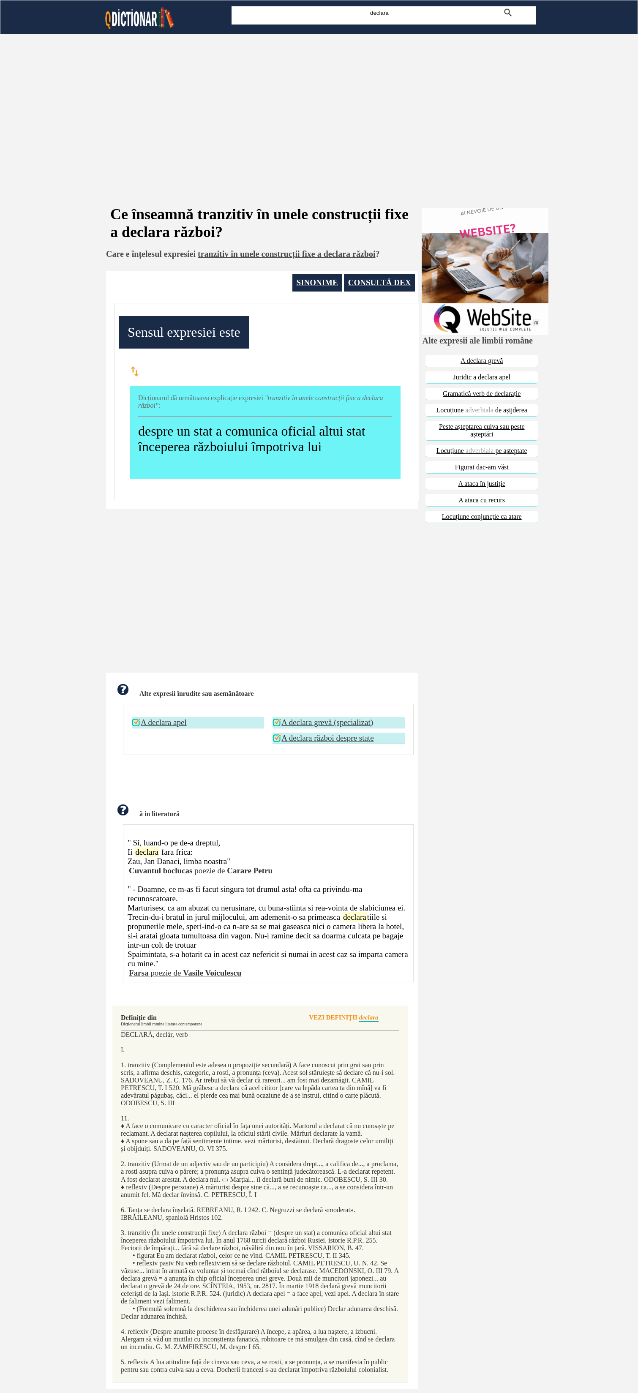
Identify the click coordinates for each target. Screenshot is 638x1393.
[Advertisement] (319, 109)
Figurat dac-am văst (482, 467)
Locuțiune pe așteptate (481, 450)
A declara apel (164, 722)
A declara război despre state (327, 737)
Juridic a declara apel (481, 377)
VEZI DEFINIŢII (343, 1018)
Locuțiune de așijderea (481, 410)
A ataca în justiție (481, 483)
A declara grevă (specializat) (327, 722)
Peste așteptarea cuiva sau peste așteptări (482, 430)
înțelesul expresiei (164, 254)
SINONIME (317, 282)
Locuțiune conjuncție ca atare (482, 516)
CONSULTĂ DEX (379, 282)
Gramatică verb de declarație (482, 393)
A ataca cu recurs (481, 500)
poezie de (201, 870)
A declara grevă (482, 360)
